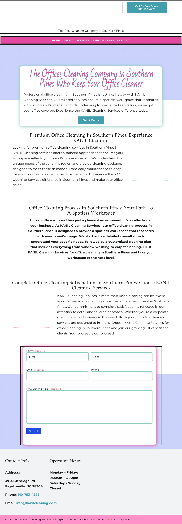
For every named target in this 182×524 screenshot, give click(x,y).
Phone (95, 369)
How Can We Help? (44, 388)
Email (35, 369)
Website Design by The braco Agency (105, 519)
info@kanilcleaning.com (36, 503)
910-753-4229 (28, 495)
